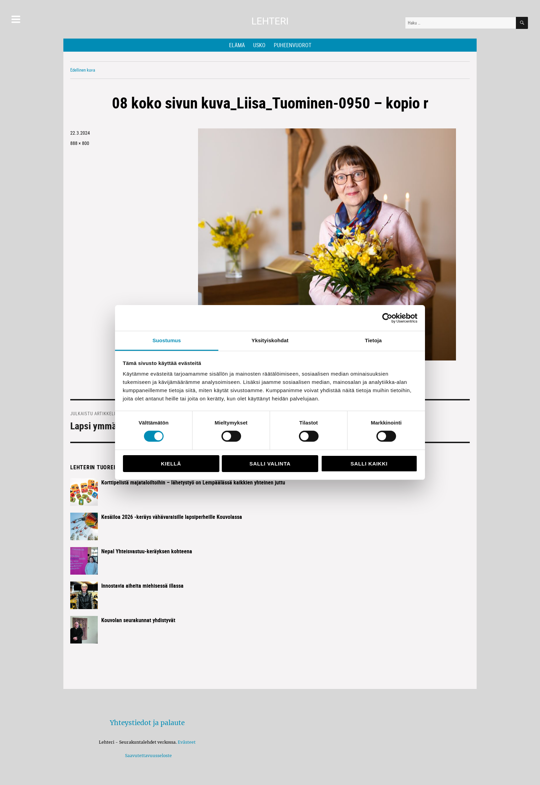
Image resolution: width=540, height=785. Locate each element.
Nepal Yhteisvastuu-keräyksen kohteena (146, 551)
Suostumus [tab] (167, 340)
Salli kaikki (369, 464)
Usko (259, 45)
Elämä (237, 45)
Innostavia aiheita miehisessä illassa (142, 585)
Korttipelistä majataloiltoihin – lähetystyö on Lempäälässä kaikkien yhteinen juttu (193, 482)
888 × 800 (79, 143)
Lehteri (270, 21)
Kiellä (171, 464)
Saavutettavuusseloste (147, 755)
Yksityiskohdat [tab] (269, 340)
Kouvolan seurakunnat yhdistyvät (138, 620)
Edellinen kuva (82, 70)
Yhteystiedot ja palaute (147, 723)
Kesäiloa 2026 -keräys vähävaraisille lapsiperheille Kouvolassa (171, 517)
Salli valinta (269, 464)
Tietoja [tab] (373, 340)
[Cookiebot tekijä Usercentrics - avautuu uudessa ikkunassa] (387, 318)
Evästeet (187, 742)
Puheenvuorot (292, 45)
